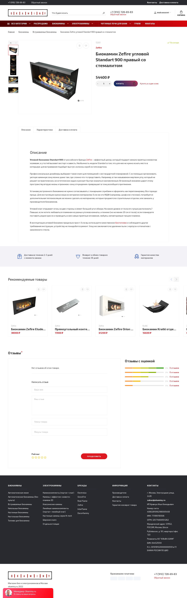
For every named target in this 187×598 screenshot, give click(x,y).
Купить (125, 83)
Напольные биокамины (18, 508)
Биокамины (58, 23)
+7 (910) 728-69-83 (16, 2)
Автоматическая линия (18, 493)
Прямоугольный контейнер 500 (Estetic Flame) (72, 329)
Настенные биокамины (18, 512)
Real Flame (82, 501)
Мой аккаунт (161, 13)
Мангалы (150, 23)
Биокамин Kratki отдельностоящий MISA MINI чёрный (160, 329)
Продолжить (94, 456)
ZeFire (89, 159)
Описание (26, 129)
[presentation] (54, 444)
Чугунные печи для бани (114, 23)
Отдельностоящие (51, 524)
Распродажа (41, 23)
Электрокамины (80, 23)
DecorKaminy (83, 513)
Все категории (17, 23)
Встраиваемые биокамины (20, 504)
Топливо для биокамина (18, 520)
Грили (137, 23)
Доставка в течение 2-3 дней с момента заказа (35, 256)
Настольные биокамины (18, 516)
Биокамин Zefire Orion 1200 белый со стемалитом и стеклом (116, 329)
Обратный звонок (39, 2)
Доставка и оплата (168, 2)
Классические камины (52, 504)
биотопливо (121, 222)
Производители (119, 493)
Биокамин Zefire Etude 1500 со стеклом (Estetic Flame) (28, 329)
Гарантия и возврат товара (124, 505)
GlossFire (82, 497)
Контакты (152, 2)
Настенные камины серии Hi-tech (57, 516)
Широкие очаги (49, 520)
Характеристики (45, 129)
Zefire (80, 505)
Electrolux (82, 493)
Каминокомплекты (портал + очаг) (58, 493)
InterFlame (82, 509)
